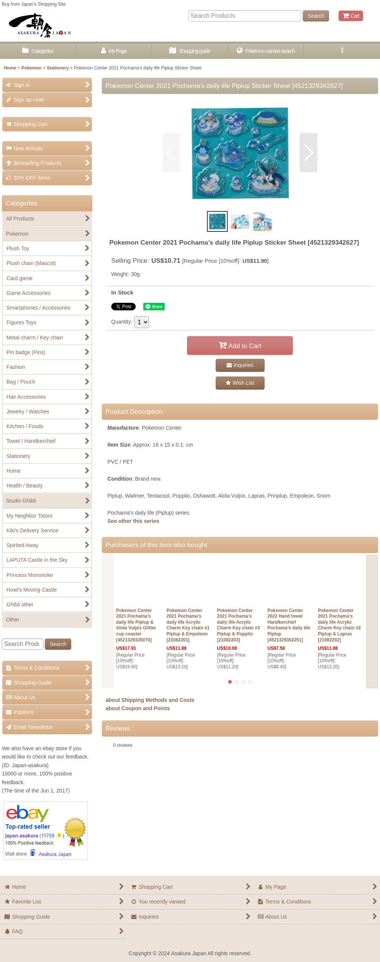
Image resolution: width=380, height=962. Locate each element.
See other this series (133, 521)
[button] (342, 51)
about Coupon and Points (138, 708)
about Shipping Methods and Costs (150, 700)
